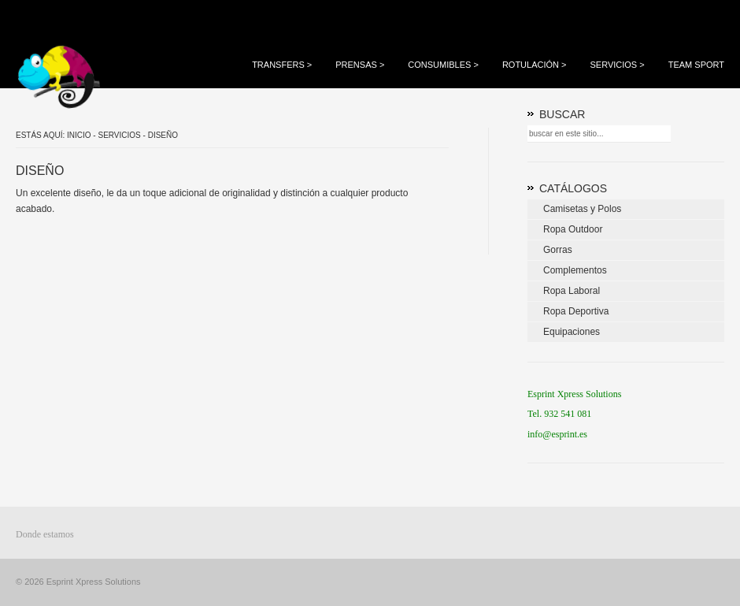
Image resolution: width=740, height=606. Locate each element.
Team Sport (696, 64)
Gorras (557, 249)
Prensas (359, 64)
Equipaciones (571, 331)
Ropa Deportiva (576, 311)
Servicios (617, 64)
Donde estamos (45, 534)
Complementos (575, 270)
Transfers (282, 64)
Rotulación (534, 64)
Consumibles (443, 64)
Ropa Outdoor (572, 229)
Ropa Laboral (571, 290)
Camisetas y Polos (582, 208)
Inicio (79, 135)
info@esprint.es (557, 434)
